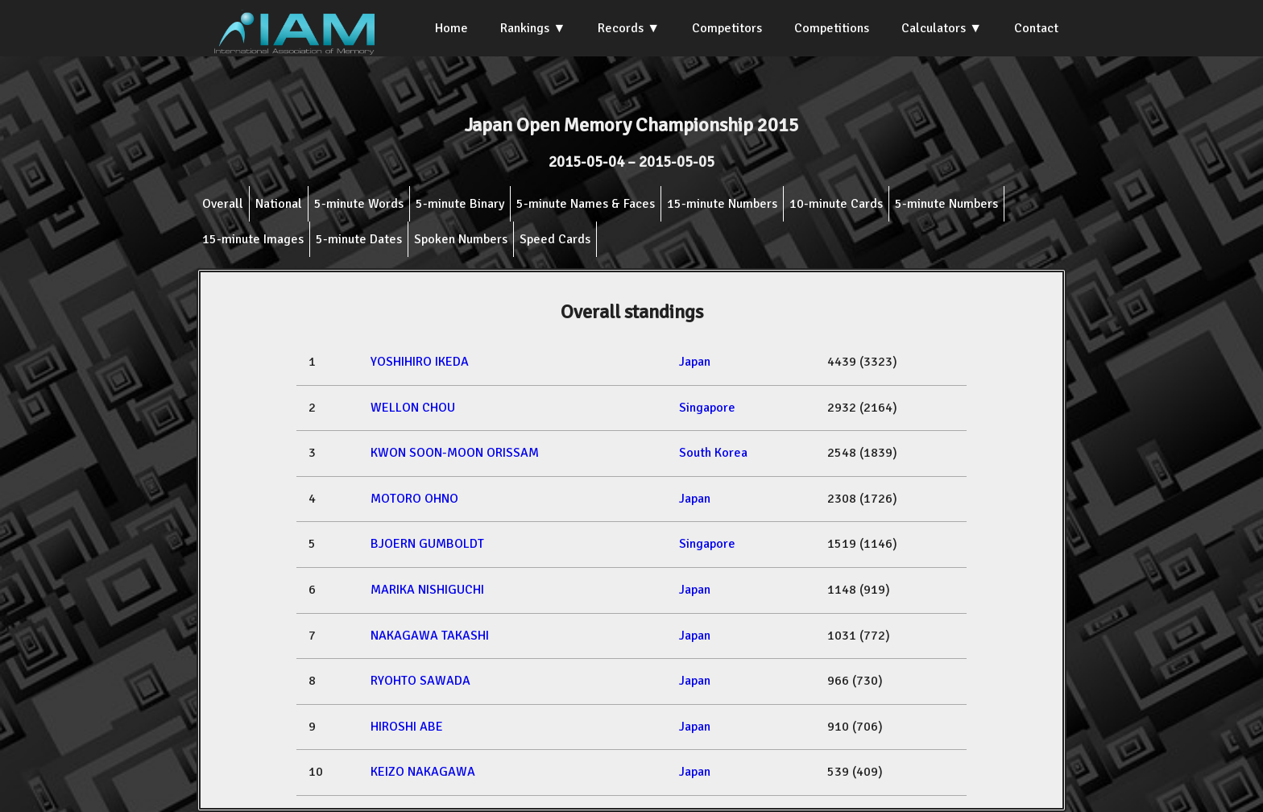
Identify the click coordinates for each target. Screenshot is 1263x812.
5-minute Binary (460, 204)
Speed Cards (555, 239)
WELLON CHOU (413, 408)
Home (451, 28)
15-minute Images (253, 239)
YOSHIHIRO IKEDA (420, 362)
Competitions (831, 28)
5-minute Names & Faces (585, 204)
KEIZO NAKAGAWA (423, 772)
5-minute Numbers (946, 204)
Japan (694, 362)
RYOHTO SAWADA (420, 681)
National (278, 204)
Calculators (933, 28)
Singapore (707, 408)
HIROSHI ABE (407, 727)
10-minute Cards (836, 204)
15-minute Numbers (722, 204)
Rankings (524, 28)
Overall (222, 204)
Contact (1036, 28)
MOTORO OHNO (414, 499)
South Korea (713, 453)
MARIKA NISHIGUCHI (427, 590)
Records (621, 28)
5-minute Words (359, 204)
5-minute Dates (359, 239)
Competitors (727, 28)
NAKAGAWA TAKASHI (430, 636)
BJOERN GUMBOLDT (427, 544)
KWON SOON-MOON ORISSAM (455, 453)
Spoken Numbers (460, 239)
